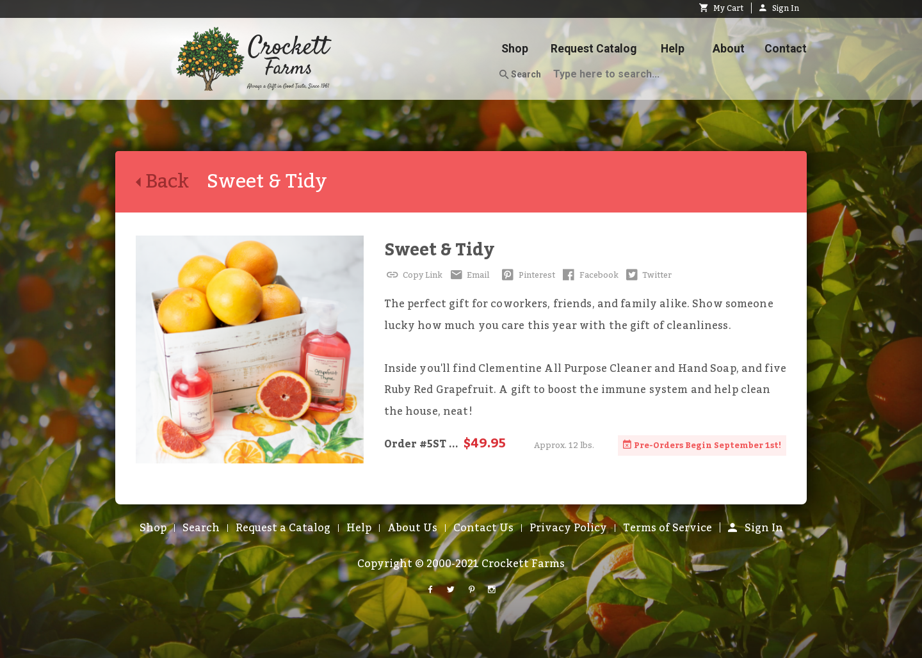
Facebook (589, 275)
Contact (785, 48)
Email (468, 275)
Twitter (648, 275)
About (729, 48)
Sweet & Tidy (439, 250)
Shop (514, 48)
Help (672, 48)
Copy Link (413, 275)
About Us (412, 528)
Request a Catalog (283, 528)
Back (171, 182)
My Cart (721, 8)
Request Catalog (593, 48)
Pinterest (527, 275)
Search (520, 74)
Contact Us (483, 528)
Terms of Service (667, 528)
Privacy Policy (568, 528)
